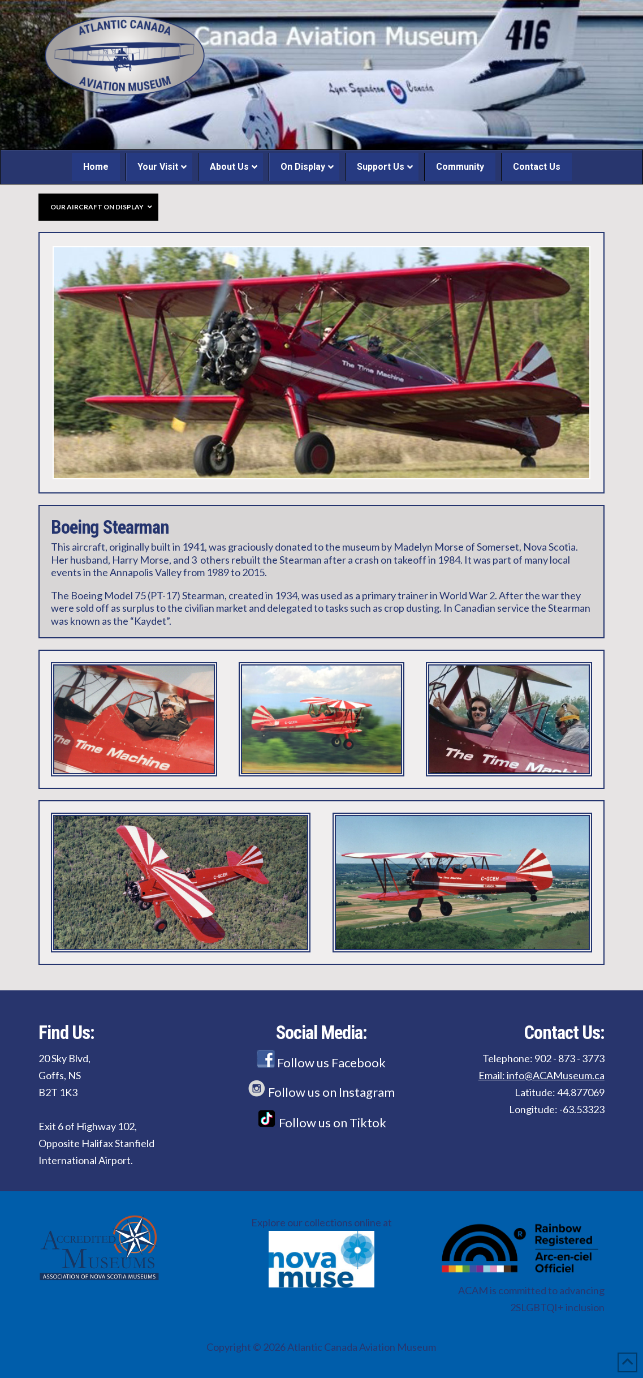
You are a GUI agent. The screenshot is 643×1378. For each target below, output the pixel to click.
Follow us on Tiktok (321, 1122)
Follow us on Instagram (321, 1092)
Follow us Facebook (321, 1062)
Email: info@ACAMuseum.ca (541, 1075)
